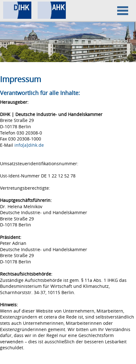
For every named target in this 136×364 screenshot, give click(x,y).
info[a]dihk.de (29, 145)
